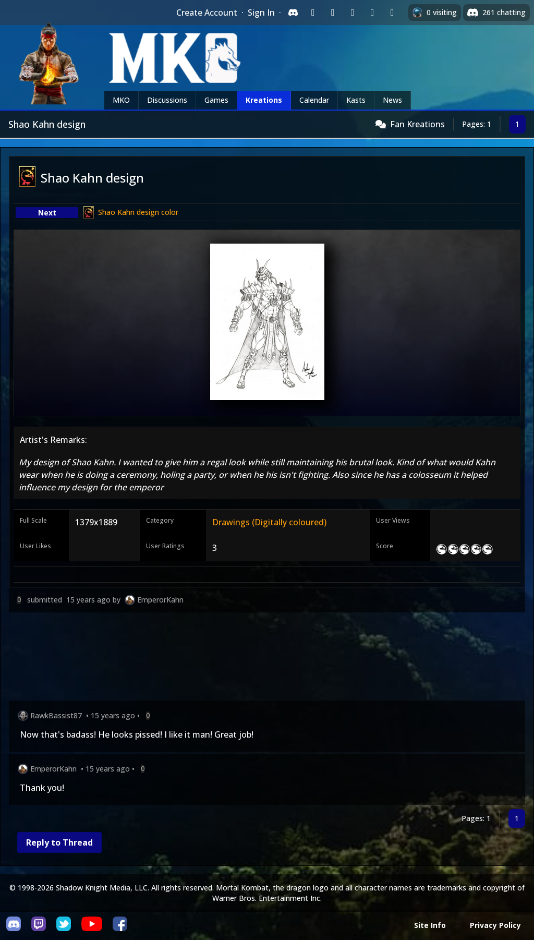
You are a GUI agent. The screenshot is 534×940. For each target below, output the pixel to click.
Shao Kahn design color (138, 212)
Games (216, 100)
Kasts (356, 100)
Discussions (167, 100)
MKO (121, 100)
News (392, 100)
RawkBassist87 (56, 715)
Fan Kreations (417, 124)
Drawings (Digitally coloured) (269, 522)
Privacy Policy (495, 925)
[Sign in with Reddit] (352, 12)
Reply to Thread (59, 842)
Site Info (430, 925)
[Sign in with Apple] (372, 12)
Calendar (314, 100)
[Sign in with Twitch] (313, 12)
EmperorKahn (160, 600)
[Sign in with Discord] (293, 12)
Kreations (264, 100)
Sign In (261, 12)
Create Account (206, 12)
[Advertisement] (267, 658)
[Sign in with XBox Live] (392, 12)
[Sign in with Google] (333, 12)
